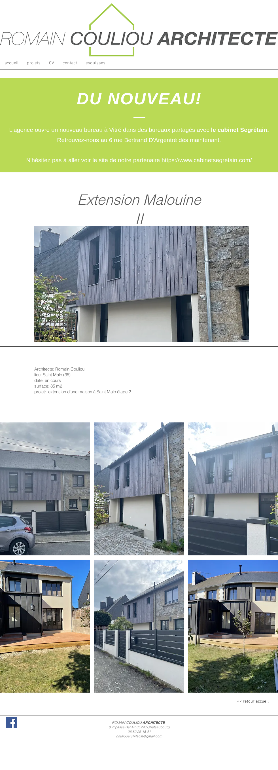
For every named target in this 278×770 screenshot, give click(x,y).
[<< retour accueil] (253, 702)
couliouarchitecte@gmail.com (139, 736)
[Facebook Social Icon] (11, 722)
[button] (34, 63)
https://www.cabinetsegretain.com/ (207, 160)
